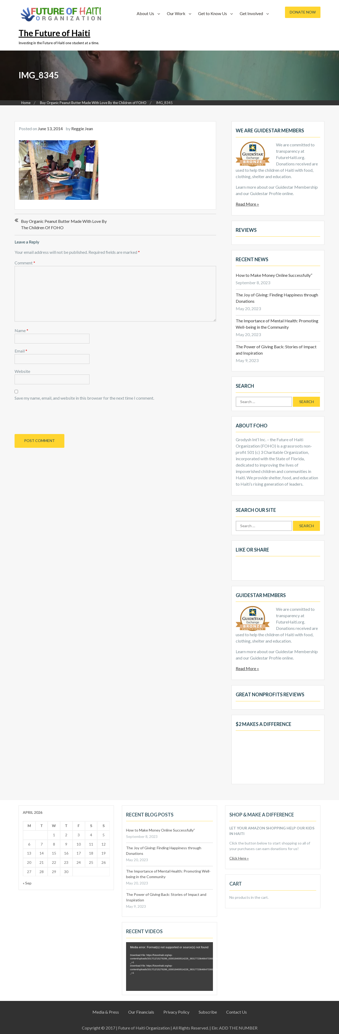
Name (21, 330)
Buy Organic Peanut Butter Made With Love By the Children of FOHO (64, 224)
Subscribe (208, 1011)
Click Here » (239, 858)
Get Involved (251, 13)
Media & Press (105, 1011)
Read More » (247, 203)
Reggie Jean (82, 128)
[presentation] (51, 417)
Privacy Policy (176, 1011)
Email (21, 350)
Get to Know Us (212, 13)
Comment (25, 262)
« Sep (27, 883)
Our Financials (141, 1011)
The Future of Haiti (54, 33)
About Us (145, 13)
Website (22, 371)
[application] (169, 966)
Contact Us (236, 1011)
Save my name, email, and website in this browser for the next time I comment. (84, 397)
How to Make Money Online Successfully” (274, 275)
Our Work (176, 13)
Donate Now (303, 12)
